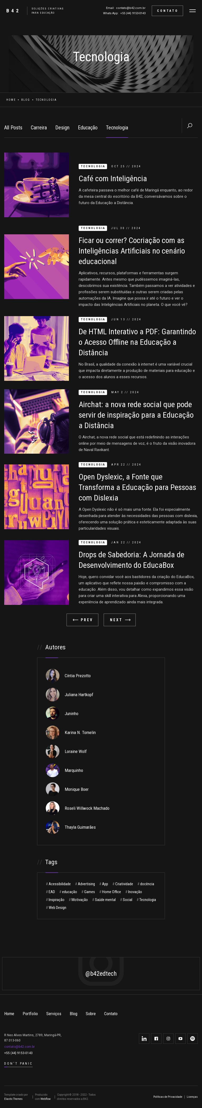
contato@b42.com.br (130, 8)
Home (11, 99)
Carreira (39, 127)
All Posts (13, 127)
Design (62, 127)
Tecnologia (117, 127)
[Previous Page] (82, 620)
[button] (192, 10)
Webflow (46, 1098)
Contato (111, 1013)
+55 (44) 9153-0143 (132, 13)
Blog (25, 99)
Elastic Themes (13, 1098)
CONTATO (167, 11)
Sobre (91, 1013)
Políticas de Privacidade (167, 1096)
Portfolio (30, 1013)
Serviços (53, 1013)
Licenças (192, 1096)
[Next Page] (120, 620)
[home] (33, 10)
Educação (88, 127)
